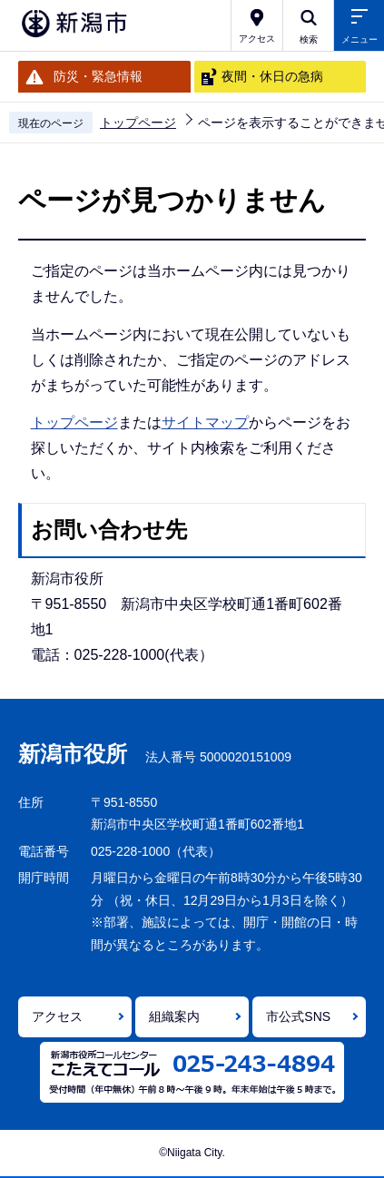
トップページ (138, 122)
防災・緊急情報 (98, 76)
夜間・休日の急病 (272, 76)
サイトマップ (205, 422)
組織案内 (174, 1016)
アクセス (57, 1016)
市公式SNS (298, 1016)
